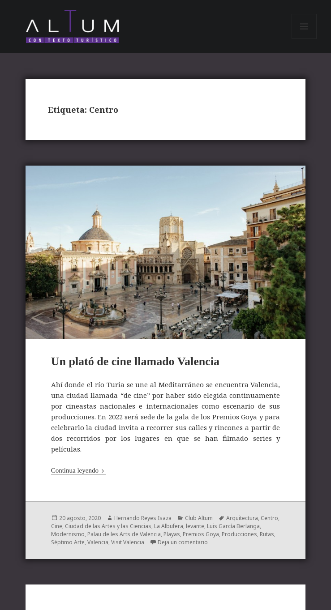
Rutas (267, 534)
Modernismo (68, 534)
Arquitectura (242, 518)
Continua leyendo (75, 470)
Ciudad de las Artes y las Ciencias (108, 526)
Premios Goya (201, 534)
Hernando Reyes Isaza (143, 518)
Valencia (97, 542)
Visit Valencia (127, 542)
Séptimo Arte (68, 542)
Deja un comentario (183, 542)
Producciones (239, 534)
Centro (269, 518)
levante (195, 526)
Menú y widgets (304, 38)
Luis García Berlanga (233, 526)
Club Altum (199, 518)
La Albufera (168, 526)
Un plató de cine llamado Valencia (135, 361)
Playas (171, 534)
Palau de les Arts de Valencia (124, 534)
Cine (56, 526)
